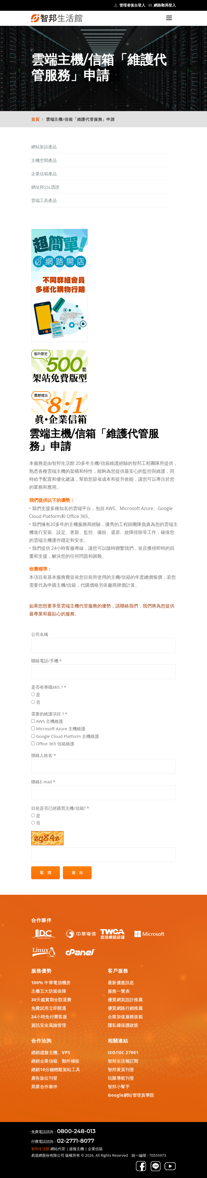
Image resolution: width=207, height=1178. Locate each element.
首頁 (35, 119)
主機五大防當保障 (48, 991)
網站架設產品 (44, 146)
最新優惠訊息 (121, 982)
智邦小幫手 (119, 1086)
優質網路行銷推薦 (125, 1008)
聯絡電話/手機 (46, 660)
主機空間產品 (44, 160)
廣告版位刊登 (44, 1078)
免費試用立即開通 (48, 1008)
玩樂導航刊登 (121, 1078)
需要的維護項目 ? (49, 714)
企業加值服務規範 (125, 1016)
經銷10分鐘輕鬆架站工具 (55, 1069)
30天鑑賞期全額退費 (51, 999)
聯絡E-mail (43, 781)
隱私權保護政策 (123, 1025)
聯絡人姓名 (43, 755)
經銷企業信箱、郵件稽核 (55, 1061)
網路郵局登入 (162, 5)
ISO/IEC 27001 (123, 1052)
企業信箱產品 (44, 173)
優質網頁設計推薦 (125, 999)
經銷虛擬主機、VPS (50, 1052)
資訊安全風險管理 (48, 1025)
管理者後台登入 (129, 5)
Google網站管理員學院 (131, 1095)
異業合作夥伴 (44, 1086)
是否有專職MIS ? (48, 687)
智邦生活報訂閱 (123, 1061)
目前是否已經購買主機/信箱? (60, 808)
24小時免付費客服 (49, 1016)
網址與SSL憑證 (45, 187)
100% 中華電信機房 (51, 982)
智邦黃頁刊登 (121, 1069)
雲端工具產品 (44, 200)
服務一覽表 (119, 991)
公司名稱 (39, 634)
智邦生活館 (40, 1148)
